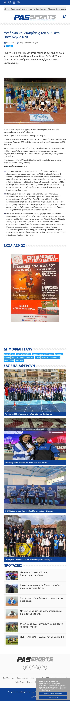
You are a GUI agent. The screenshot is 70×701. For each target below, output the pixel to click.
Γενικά (30, 682)
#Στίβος (9, 46)
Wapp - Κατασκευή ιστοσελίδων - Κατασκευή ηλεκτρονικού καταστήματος (35, 697)
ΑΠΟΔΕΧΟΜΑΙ (53, 697)
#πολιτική (19, 361)
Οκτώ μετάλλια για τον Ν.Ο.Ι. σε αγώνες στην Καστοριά (35, 538)
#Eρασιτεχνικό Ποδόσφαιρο (42, 354)
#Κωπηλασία (8, 361)
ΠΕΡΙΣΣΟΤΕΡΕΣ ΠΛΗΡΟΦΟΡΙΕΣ (53, 693)
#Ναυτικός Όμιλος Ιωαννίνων (22, 357)
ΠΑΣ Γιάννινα (8, 678)
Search (64, 17)
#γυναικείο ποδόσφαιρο (51, 357)
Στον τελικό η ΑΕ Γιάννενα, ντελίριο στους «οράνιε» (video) (35, 627)
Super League (22, 678)
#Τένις (37, 357)
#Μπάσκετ (59, 354)
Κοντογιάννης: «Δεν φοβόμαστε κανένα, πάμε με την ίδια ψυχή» (35, 588)
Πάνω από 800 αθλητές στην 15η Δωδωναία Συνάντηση (35, 392)
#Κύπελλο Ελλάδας (23, 354)
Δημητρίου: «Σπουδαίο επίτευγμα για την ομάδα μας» (35, 601)
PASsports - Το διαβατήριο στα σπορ (35, 17)
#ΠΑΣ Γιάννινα (9, 354)
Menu (6, 17)
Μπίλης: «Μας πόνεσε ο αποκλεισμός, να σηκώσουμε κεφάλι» (35, 614)
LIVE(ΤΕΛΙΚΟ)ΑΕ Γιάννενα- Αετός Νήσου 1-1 (35, 640)
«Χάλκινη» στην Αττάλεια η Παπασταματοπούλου (35, 441)
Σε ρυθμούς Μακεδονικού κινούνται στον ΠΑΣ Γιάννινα (28, 9)
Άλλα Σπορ (20, 682)
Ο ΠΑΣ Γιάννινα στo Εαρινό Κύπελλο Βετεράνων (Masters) (35, 489)
